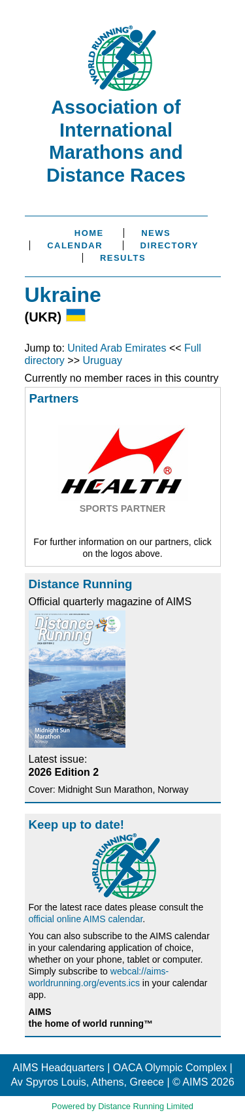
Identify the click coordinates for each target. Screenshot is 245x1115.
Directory (169, 245)
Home (89, 233)
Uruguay (102, 360)
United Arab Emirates (116, 348)
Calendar (75, 245)
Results (123, 258)
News (156, 233)
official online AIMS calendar (86, 919)
